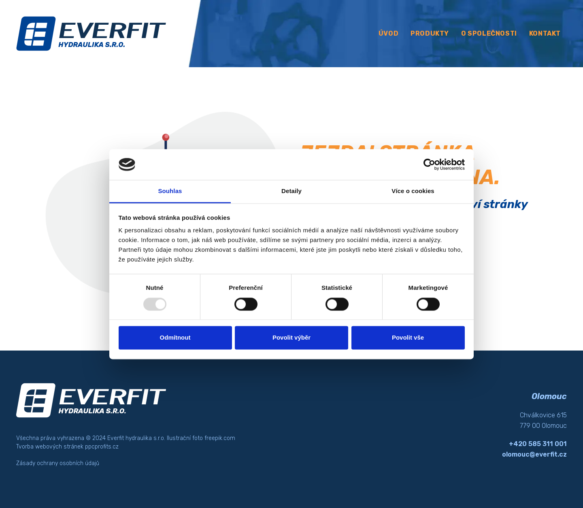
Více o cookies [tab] (413, 191)
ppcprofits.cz (102, 446)
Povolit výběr (291, 337)
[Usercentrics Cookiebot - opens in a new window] (429, 164)
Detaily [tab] (291, 191)
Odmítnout (175, 337)
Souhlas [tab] (170, 191)
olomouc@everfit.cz (534, 454)
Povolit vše (408, 337)
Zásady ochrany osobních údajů (57, 463)
